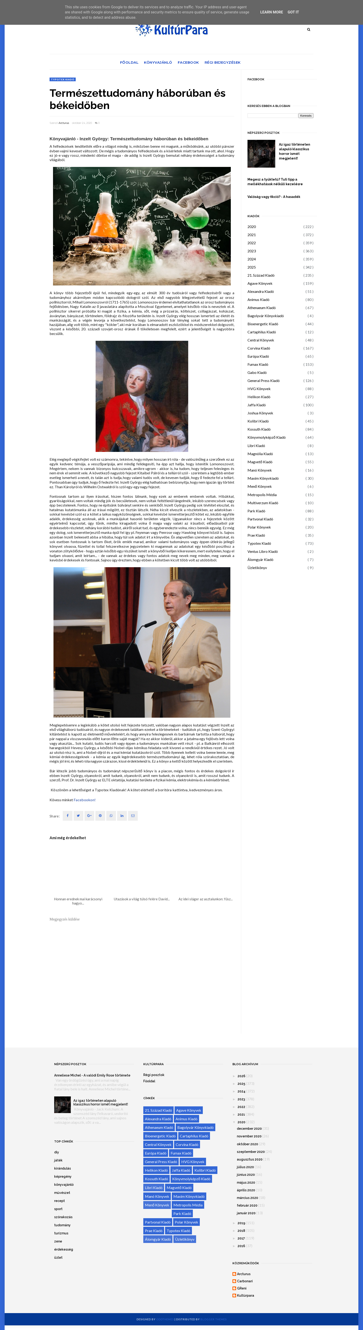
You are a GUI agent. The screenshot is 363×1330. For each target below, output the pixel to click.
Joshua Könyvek (260, 413)
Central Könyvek (260, 340)
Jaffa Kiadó (256, 405)
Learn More (271, 12)
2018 (241, 1231)
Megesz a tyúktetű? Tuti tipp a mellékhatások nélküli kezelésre (275, 182)
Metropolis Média (262, 494)
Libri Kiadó (256, 445)
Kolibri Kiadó (258, 421)
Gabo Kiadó (257, 372)
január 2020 (246, 1213)
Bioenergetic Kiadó (262, 324)
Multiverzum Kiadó (262, 503)
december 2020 (249, 1128)
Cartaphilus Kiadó (261, 332)
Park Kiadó (256, 511)
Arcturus (64, 123)
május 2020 (246, 1182)
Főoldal (129, 62)
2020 (251, 226)
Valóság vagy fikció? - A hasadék (273, 197)
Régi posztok (153, 1075)
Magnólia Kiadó (260, 453)
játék (58, 1160)
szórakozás (63, 1217)
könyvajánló (64, 1184)
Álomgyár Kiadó (260, 559)
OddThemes (165, 1319)
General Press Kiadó (263, 380)
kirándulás (62, 1168)
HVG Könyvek (259, 388)
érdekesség (63, 1249)
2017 (241, 1238)
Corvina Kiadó (258, 348)
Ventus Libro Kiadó (262, 551)
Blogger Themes (213, 1319)
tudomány (62, 1225)
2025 (251, 267)
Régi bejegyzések (223, 62)
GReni (242, 1288)
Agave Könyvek (259, 283)
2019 (241, 1223)
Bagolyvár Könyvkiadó (265, 315)
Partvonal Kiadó (260, 519)
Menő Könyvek (259, 486)
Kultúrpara (245, 1295)
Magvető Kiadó (259, 462)
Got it (293, 12)
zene (58, 1241)
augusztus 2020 (250, 1159)
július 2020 (245, 1167)
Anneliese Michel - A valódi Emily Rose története (92, 1075)
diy (56, 1152)
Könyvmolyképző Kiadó (266, 437)
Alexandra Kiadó (260, 291)
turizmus (61, 1233)
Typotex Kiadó (62, 79)
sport (58, 1209)
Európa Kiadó (258, 356)
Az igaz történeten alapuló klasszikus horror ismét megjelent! (294, 151)
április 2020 (246, 1190)
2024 (251, 259)
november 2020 (249, 1136)
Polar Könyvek (259, 527)
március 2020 (247, 1198)
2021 (251, 234)
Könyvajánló (158, 62)
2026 (241, 1076)
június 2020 (246, 1175)
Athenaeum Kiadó (261, 307)
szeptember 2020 (251, 1152)
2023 (251, 251)
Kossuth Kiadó (259, 429)
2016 (241, 1246)
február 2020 (247, 1205)
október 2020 (247, 1144)
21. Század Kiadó (261, 275)
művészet (62, 1193)
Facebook (188, 62)
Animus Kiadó (258, 299)
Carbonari (245, 1281)
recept (59, 1201)
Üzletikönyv (257, 567)
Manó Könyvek (259, 470)
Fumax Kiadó (257, 364)
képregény (63, 1176)
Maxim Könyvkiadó (263, 478)
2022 (251, 243)
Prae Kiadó (256, 535)
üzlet (58, 1257)
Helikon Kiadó (258, 396)
